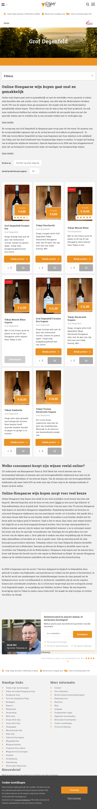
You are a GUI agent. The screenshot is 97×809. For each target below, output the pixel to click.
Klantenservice (61, 695)
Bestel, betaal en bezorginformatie (69, 692)
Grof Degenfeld (11, 231)
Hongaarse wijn (13, 692)
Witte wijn (10, 713)
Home (6, 23)
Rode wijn (10, 731)
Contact (57, 685)
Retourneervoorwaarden (65, 716)
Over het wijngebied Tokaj (17, 695)
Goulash (9, 752)
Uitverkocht (17, 358)
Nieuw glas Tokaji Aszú (16, 763)
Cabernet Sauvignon (15, 734)
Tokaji (58, 500)
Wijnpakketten (12, 738)
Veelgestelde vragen (63, 709)
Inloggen (58, 706)
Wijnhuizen (11, 706)
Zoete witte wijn (13, 720)
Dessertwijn (11, 709)
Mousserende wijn (14, 727)
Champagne (11, 724)
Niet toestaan (74, 798)
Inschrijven (82, 631)
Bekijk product (19, 258)
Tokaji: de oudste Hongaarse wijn (20, 688)
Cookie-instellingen (63, 720)
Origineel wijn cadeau (15, 745)
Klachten (58, 699)
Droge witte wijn (13, 716)
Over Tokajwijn (61, 688)
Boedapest (10, 699)
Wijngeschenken (13, 741)
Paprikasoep (11, 759)
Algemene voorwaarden (64, 713)
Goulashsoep (11, 755)
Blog (56, 702)
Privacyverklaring (62, 724)
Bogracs (9, 702)
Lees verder (8, 122)
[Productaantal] (9, 267)
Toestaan (74, 789)
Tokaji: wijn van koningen (17, 685)
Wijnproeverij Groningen (17, 748)
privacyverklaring (22, 800)
